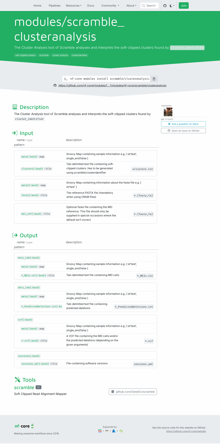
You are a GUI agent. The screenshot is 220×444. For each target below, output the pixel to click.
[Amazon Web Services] (107, 430)
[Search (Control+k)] (149, 5)
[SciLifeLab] (121, 430)
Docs (90, 5)
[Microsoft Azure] (114, 430)
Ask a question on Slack (183, 123)
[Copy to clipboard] (154, 79)
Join (183, 5)
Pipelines (54, 5)
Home (37, 5)
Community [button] (109, 5)
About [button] (130, 5)
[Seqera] (100, 430)
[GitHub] (165, 5)
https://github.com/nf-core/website (186, 431)
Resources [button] (72, 5)
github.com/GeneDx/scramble (133, 391)
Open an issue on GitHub (183, 130)
